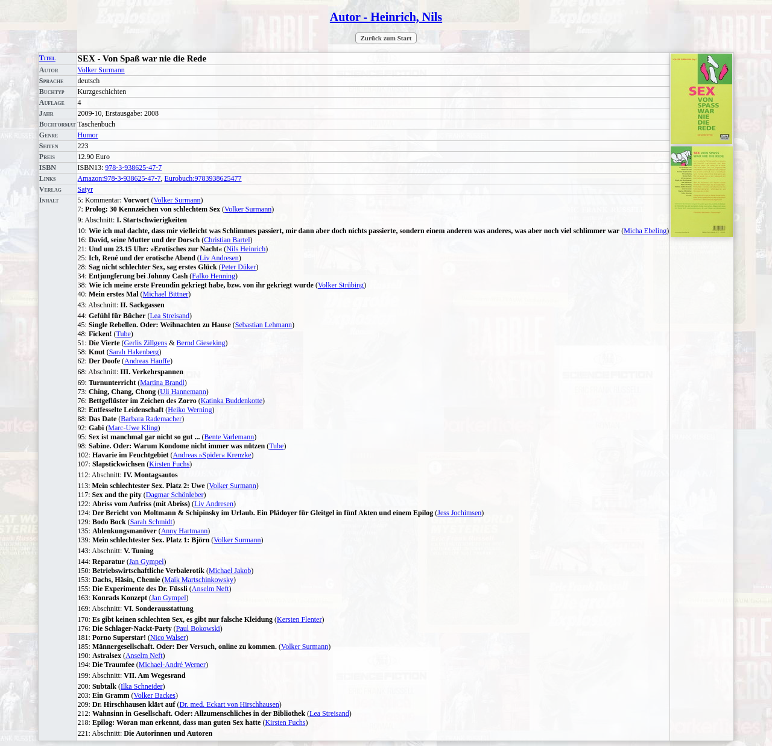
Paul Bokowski (198, 628)
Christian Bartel (227, 240)
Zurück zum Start (386, 38)
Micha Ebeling (645, 231)
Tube (123, 334)
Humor (88, 135)
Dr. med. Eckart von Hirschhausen (229, 704)
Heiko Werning (190, 410)
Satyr (85, 189)
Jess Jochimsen (459, 513)
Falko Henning (213, 276)
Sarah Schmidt (151, 522)
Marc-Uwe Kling (132, 428)
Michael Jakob (230, 570)
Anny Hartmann (184, 531)
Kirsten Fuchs (169, 464)
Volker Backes (155, 695)
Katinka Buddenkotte (231, 401)
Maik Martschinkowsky (199, 579)
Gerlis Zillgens (146, 343)
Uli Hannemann (183, 391)
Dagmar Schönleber (175, 495)
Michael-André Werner (172, 664)
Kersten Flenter (299, 619)
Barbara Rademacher (151, 419)
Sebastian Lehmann (263, 325)
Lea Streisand (169, 316)
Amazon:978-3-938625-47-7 (119, 178)
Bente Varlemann (229, 437)
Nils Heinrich (245, 249)
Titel (47, 58)
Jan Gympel (146, 561)
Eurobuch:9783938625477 (203, 178)
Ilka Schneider (142, 686)
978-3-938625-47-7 (133, 167)
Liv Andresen (219, 258)
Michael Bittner (166, 294)
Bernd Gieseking (201, 343)
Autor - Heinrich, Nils (386, 17)
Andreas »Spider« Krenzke (212, 455)
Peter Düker (238, 267)
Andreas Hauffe (147, 361)
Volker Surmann (101, 70)
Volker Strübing (341, 285)
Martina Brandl (162, 382)
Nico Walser (168, 637)
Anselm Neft (210, 589)
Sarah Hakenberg (134, 352)
